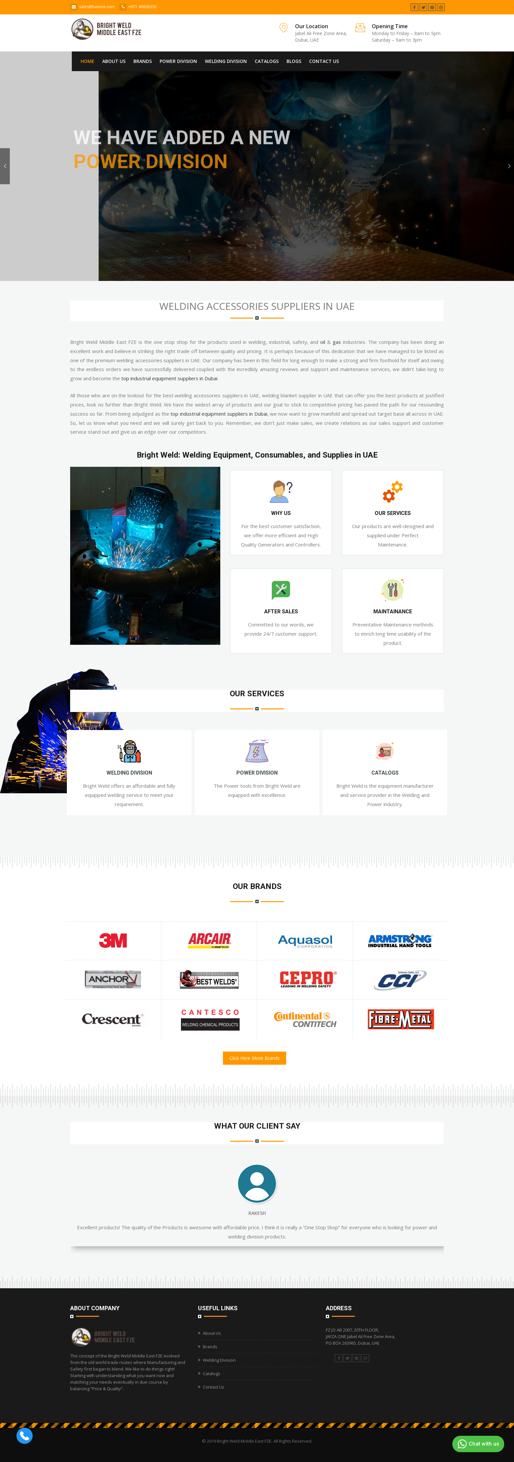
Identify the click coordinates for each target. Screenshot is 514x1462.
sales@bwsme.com (97, 7)
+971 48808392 (142, 7)
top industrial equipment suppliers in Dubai (169, 378)
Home (87, 61)
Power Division (178, 61)
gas (337, 342)
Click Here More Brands (254, 1058)
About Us (114, 61)
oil (322, 342)
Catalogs (267, 61)
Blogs (294, 61)
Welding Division (226, 61)
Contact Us (324, 61)
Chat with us (477, 1444)
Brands (142, 61)
